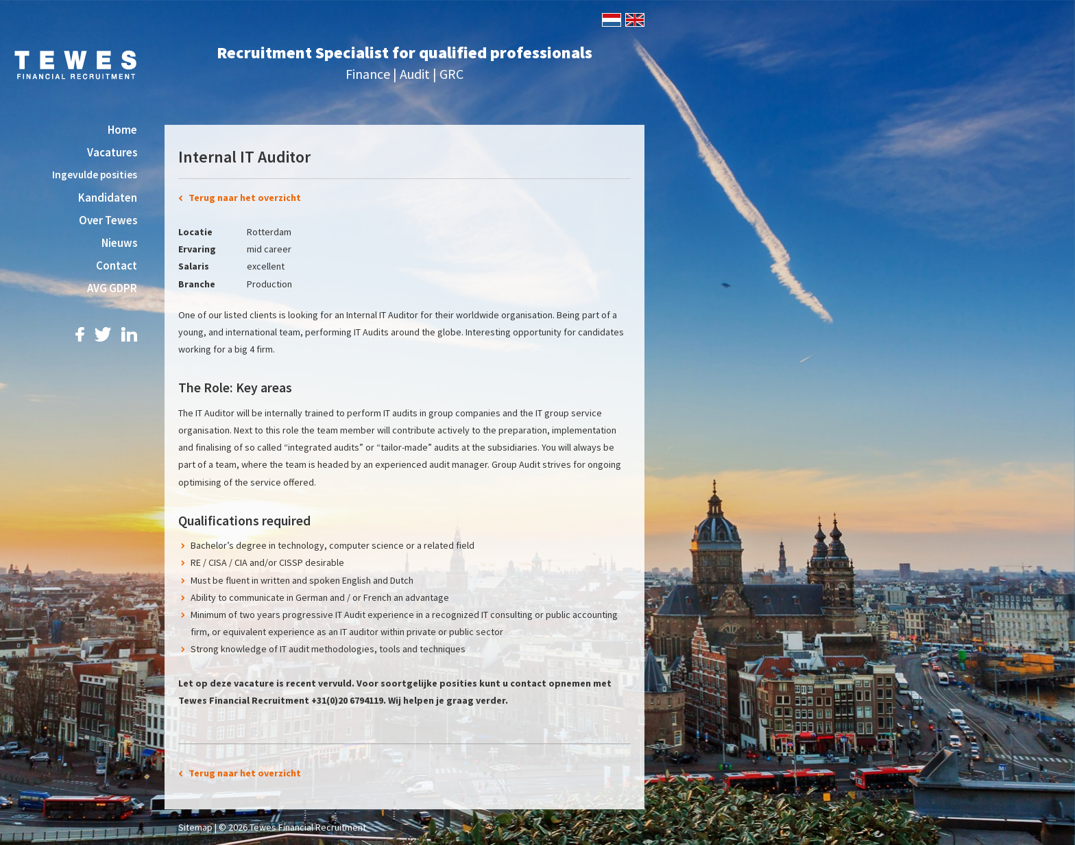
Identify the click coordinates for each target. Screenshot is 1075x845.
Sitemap (195, 827)
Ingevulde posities (94, 174)
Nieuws (119, 242)
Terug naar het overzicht (245, 197)
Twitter (103, 334)
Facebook (79, 334)
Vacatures (112, 152)
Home (122, 129)
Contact (116, 265)
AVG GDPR (112, 288)
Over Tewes (108, 220)
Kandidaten (107, 197)
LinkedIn (129, 334)
